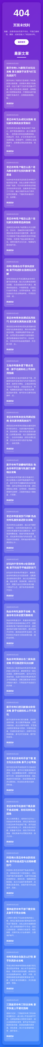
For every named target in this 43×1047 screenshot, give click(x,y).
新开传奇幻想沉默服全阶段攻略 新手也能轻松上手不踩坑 (21, 711)
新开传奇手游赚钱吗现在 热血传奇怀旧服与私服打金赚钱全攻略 (21, 468)
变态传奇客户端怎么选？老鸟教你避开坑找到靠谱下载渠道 (20, 171)
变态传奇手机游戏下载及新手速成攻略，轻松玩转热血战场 (20, 810)
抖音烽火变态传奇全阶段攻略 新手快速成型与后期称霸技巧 (21, 861)
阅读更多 (10, 103)
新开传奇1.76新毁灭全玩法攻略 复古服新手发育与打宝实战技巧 (21, 72)
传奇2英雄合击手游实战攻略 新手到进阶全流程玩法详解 (21, 270)
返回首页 (21, 42)
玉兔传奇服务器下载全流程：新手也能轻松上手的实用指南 (20, 369)
